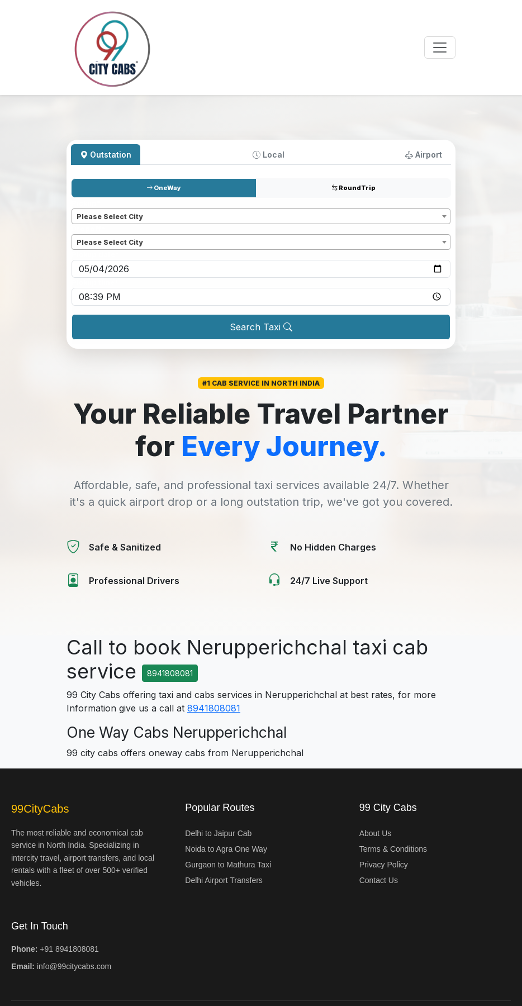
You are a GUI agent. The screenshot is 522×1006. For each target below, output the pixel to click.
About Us (375, 833)
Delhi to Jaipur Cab (218, 833)
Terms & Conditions (393, 848)
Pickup (86, 203)
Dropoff (88, 229)
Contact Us (378, 880)
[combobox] (261, 216)
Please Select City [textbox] (110, 216)
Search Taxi (261, 327)
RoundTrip (353, 188)
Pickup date (95, 254)
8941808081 (170, 673)
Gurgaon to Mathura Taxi (228, 864)
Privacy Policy (383, 864)
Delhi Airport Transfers (224, 880)
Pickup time (95, 282)
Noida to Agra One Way (226, 848)
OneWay (163, 188)
